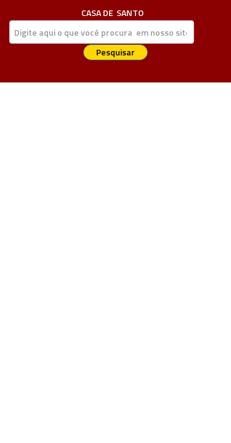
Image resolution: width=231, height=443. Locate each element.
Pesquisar (115, 52)
